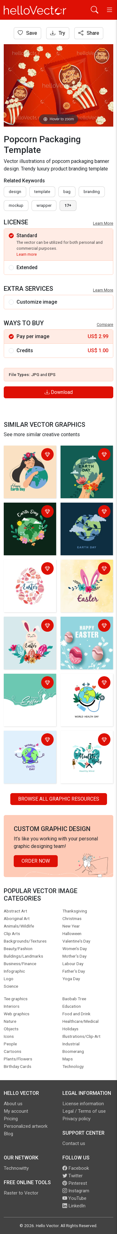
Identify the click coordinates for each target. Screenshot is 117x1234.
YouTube (74, 1198)
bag (67, 191)
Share (88, 33)
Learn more (27, 254)
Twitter (72, 1176)
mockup (16, 205)
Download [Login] (59, 392)
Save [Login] (27, 33)
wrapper (44, 205)
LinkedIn (73, 1206)
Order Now (36, 861)
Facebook (75, 1168)
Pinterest (74, 1183)
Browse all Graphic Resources (58, 799)
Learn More (103, 223)
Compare (105, 324)
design (15, 191)
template (42, 191)
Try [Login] (57, 33)
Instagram (75, 1191)
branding (92, 191)
